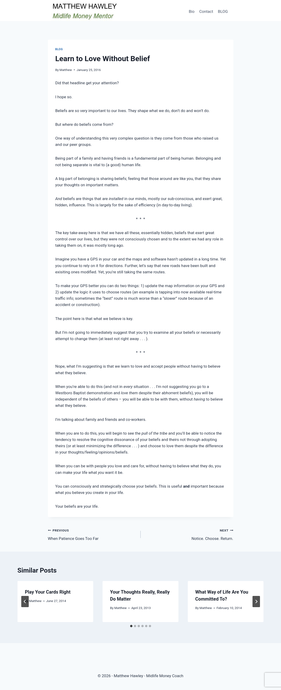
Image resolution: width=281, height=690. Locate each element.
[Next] (256, 601)
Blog (59, 49)
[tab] (131, 626)
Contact (206, 11)
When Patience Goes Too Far (92, 534)
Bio (191, 11)
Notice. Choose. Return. (189, 534)
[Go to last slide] (25, 601)
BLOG (223, 11)
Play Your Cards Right (48, 592)
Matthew (66, 70)
